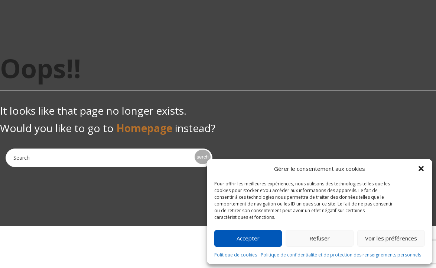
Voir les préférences (391, 238)
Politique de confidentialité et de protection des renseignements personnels (341, 255)
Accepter (248, 238)
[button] (421, 168)
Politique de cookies (235, 255)
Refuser (319, 238)
